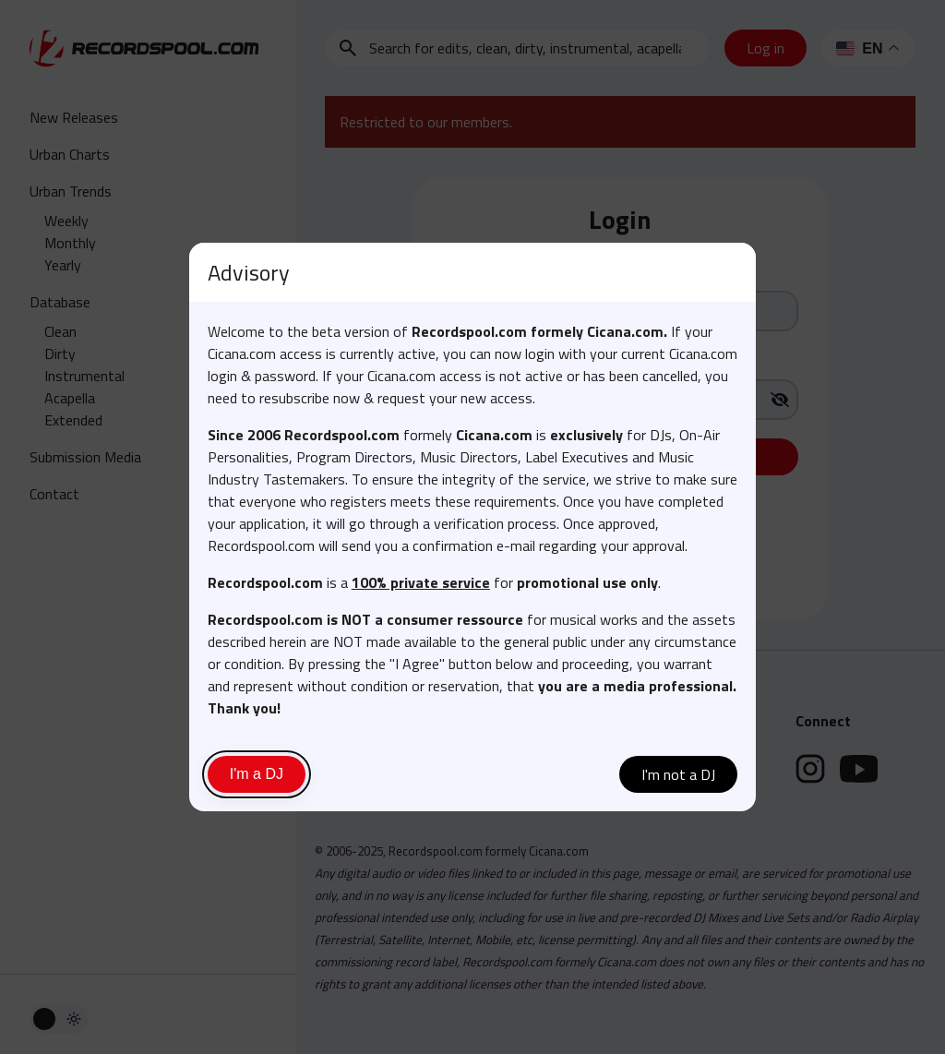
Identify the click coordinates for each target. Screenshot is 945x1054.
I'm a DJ (256, 774)
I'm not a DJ (678, 774)
